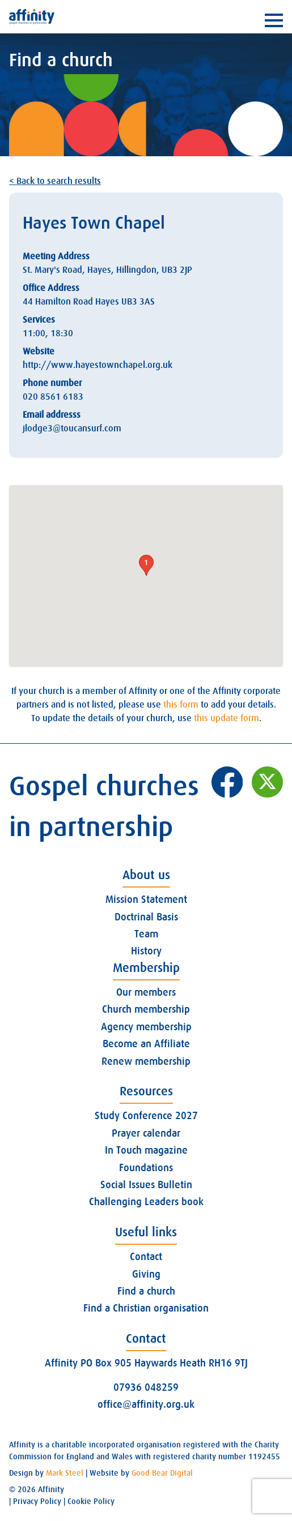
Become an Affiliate (146, 1043)
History (146, 951)
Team (146, 934)
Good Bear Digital (162, 1472)
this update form (226, 718)
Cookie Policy (91, 1501)
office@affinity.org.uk (146, 1404)
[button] (146, 565)
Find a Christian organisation (146, 1308)
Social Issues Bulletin (146, 1184)
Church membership (146, 1009)
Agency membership (146, 1026)
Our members (146, 992)
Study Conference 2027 (146, 1115)
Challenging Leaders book (146, 1201)
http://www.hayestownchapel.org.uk (97, 365)
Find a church (146, 1291)
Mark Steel (64, 1472)
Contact (146, 1256)
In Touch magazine (146, 1150)
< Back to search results (55, 181)
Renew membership (146, 1061)
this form (180, 705)
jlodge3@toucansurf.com (72, 428)
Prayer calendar (146, 1133)
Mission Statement (146, 899)
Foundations (146, 1167)
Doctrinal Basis (146, 917)
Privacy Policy (37, 1501)
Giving (146, 1274)
